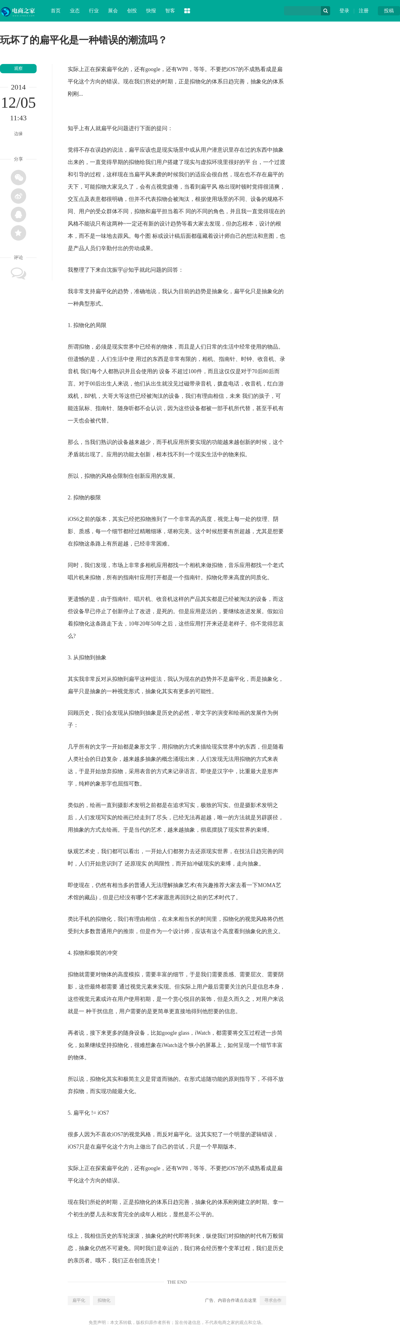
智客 (170, 10)
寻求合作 (273, 1300)
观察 (18, 68)
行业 (94, 10)
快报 (151, 10)
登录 (344, 10)
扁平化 (78, 1300)
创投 (132, 10)
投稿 (389, 10)
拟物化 (104, 1300)
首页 (56, 10)
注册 (364, 10)
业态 (75, 10)
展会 (113, 10)
